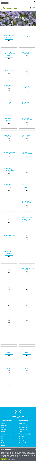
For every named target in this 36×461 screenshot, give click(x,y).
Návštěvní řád (4, 427)
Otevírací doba (4, 425)
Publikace (3, 442)
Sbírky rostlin (4, 438)
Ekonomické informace (24, 442)
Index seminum (4, 440)
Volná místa (21, 438)
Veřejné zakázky (22, 440)
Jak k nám (3, 429)
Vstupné (3, 423)
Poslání (2, 436)
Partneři (3, 445)
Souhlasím (3, 459)
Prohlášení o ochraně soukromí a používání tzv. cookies (13, 455)
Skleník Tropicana (23, 423)
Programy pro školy (23, 429)
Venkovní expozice (23, 425)
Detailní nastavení (11, 459)
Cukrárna (21, 431)
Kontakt (3, 431)
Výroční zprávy (22, 436)
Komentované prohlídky (24, 427)
